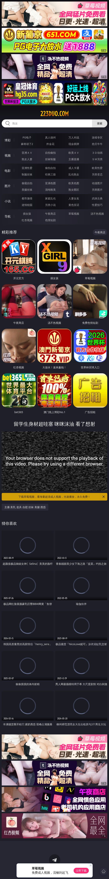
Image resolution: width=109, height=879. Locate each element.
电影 (8, 171)
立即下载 (81, 870)
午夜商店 (50, 213)
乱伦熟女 (73, 174)
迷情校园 (27, 205)
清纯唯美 (50, 189)
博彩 (8, 140)
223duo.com (54, 114)
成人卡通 (73, 168)
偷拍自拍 (50, 168)
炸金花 (50, 144)
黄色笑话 (73, 205)
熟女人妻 (27, 159)
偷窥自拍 (27, 183)
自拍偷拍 (50, 152)
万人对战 (73, 137)
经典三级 (50, 174)
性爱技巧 (97, 205)
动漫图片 (97, 183)
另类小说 (50, 205)
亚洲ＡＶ (27, 152)
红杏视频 (27, 220)
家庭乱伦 (50, 198)
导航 (8, 216)
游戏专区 (97, 137)
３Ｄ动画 (97, 152)
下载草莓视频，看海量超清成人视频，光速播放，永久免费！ (61, 496)
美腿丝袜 (27, 189)
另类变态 (97, 174)
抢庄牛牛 (97, 144)
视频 (8, 155)
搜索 (99, 123)
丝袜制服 (50, 159)
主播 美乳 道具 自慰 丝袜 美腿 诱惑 (25, 507)
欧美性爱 (97, 168)
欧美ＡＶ (73, 152)
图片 (8, 186)
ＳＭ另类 (97, 159)
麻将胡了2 (27, 144)
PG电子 (26, 137)
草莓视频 (73, 213)
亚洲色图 (50, 183)
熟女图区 (73, 189)
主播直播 (73, 159)
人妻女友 (73, 198)
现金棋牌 (73, 144)
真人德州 (50, 137)
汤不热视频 (97, 213)
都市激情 (27, 198)
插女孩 (27, 213)
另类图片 (97, 189)
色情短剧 (50, 220)
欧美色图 (73, 183)
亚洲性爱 (27, 168)
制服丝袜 (27, 174)
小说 (8, 201)
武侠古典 (97, 198)
